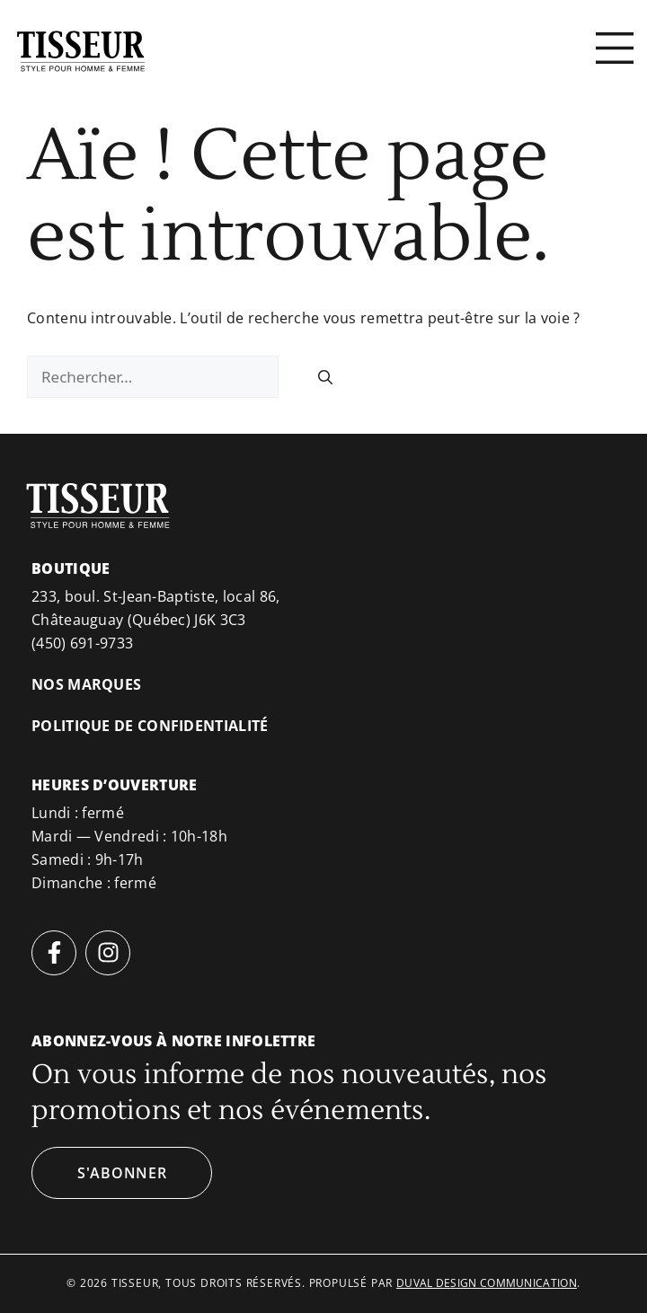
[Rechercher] (325, 377)
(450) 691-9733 (82, 643)
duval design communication (486, 1283)
